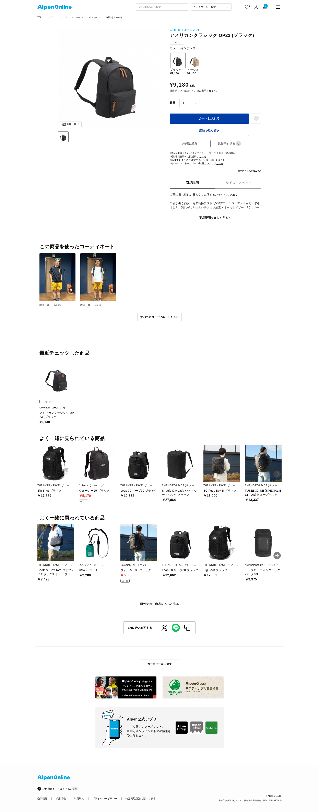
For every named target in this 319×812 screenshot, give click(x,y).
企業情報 (42, 798)
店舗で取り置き (209, 130)
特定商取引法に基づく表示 (141, 798)
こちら (202, 156)
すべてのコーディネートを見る (159, 317)
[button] (277, 474)
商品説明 (192, 182)
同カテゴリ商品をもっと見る (159, 604)
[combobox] (162, 7)
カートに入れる (209, 118)
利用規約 (79, 798)
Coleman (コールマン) (184, 29)
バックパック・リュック (68, 17)
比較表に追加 (189, 143)
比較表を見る (229, 143)
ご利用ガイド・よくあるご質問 (60, 788)
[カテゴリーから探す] (211, 7)
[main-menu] (278, 7)
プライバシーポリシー (104, 798)
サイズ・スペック (239, 182)
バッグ (49, 17)
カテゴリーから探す (159, 663)
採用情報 (61, 798)
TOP (39, 17)
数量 (172, 102)
